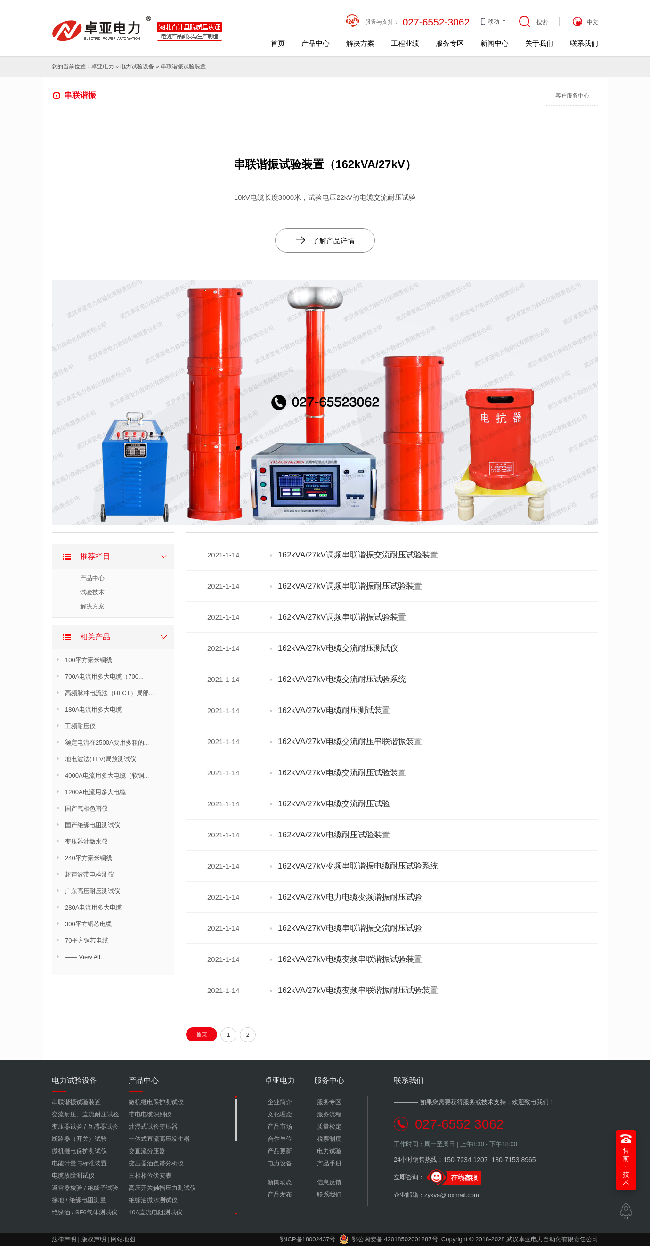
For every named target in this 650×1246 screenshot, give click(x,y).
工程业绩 (405, 43)
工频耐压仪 (80, 726)
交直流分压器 (147, 1151)
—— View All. (83, 956)
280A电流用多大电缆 (93, 907)
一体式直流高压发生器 (159, 1138)
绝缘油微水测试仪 (153, 1200)
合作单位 (280, 1138)
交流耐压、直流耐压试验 (85, 1114)
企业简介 (280, 1102)
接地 (58, 1200)
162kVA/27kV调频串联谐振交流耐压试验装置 (358, 554)
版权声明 (93, 1239)
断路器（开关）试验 (79, 1138)
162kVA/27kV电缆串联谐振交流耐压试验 (350, 928)
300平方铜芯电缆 (88, 923)
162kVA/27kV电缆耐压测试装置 (334, 710)
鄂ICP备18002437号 (308, 1239)
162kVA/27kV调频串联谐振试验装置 (342, 617)
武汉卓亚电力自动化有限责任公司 (552, 1239)
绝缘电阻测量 (87, 1200)
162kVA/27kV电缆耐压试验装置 (334, 834)
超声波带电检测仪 (89, 874)
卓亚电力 (102, 66)
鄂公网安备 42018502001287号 (388, 1239)
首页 (278, 43)
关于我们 (539, 43)
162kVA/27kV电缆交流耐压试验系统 (342, 679)
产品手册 (329, 1163)
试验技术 (92, 592)
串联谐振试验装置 (183, 66)
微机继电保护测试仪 (79, 1151)
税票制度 (329, 1138)
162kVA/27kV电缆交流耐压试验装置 (342, 772)
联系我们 (584, 43)
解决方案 (360, 43)
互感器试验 (103, 1126)
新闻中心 (494, 43)
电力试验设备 (137, 66)
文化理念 (280, 1114)
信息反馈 (329, 1182)
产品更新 (280, 1151)
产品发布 (280, 1194)
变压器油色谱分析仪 (156, 1163)
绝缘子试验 (103, 1187)
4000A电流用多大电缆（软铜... (107, 775)
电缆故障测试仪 (73, 1175)
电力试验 (329, 1151)
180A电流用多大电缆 (93, 709)
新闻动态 (280, 1182)
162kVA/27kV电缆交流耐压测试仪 (338, 648)
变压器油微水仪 (86, 841)
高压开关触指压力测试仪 (162, 1187)
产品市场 (280, 1126)
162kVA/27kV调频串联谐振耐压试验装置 (350, 586)
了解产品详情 (325, 240)
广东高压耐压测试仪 (92, 890)
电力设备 (280, 1163)
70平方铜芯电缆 (86, 940)
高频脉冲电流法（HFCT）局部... (109, 693)
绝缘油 (61, 1212)
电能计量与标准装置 (79, 1163)
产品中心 (315, 43)
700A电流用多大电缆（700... (104, 676)
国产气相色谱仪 (86, 808)
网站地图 (123, 1239)
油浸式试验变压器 (153, 1126)
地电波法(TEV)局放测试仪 (100, 758)
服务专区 (450, 43)
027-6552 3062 (459, 1124)
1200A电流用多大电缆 (95, 791)
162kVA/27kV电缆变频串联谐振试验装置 (350, 959)
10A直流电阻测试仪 (155, 1212)
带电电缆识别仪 (150, 1114)
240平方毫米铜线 (88, 857)
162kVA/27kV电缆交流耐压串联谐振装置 (350, 741)
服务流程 (329, 1114)
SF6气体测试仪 (96, 1212)
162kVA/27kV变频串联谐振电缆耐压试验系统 (358, 865)
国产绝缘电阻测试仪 (92, 824)
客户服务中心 (572, 95)
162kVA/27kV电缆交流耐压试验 (334, 803)
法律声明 (64, 1239)
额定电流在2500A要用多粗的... (107, 742)
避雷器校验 (67, 1187)
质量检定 (329, 1126)
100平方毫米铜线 (88, 660)
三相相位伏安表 (150, 1175)
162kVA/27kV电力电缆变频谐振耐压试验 (350, 897)
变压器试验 (67, 1126)
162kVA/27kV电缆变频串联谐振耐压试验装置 (358, 990)
